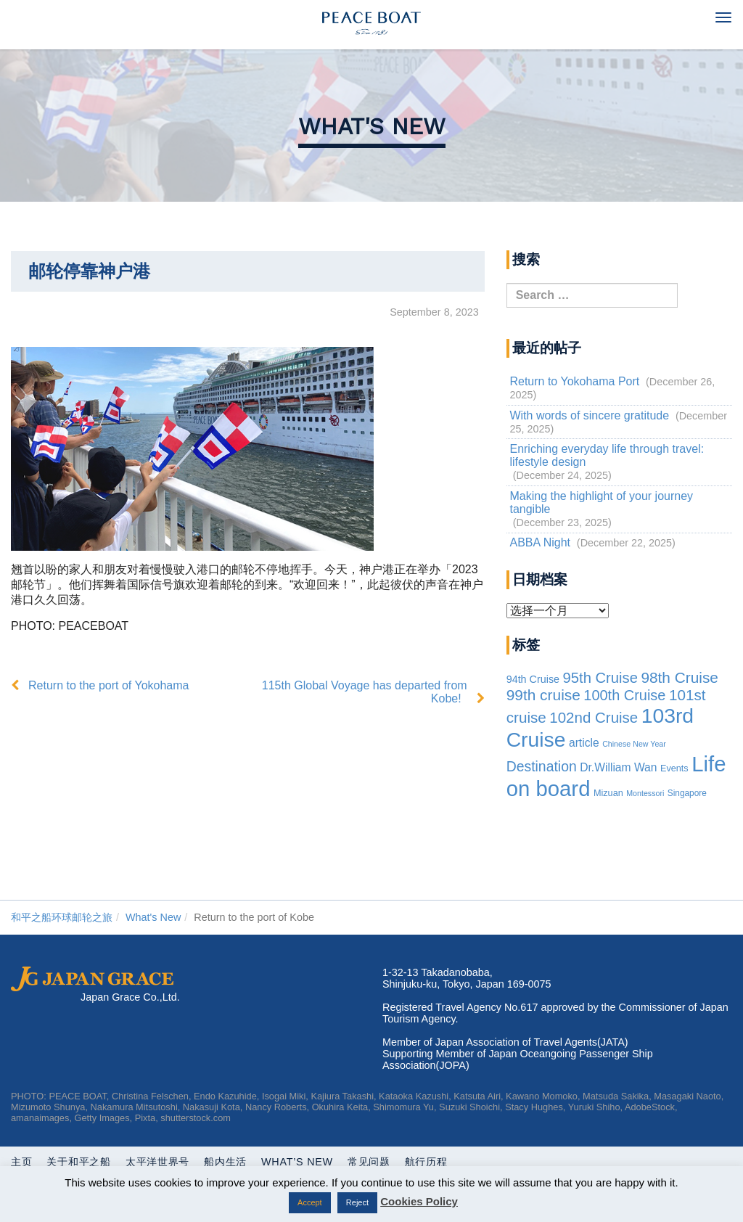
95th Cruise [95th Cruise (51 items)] (600, 678)
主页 (21, 1162)
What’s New (297, 1162)
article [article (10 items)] (584, 743)
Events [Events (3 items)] (674, 768)
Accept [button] (309, 1202)
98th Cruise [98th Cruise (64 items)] (679, 677)
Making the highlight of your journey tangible (601, 502)
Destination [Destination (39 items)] (541, 766)
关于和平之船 (78, 1162)
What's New (372, 126)
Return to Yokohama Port (574, 381)
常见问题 (369, 1162)
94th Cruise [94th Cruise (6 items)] (532, 679)
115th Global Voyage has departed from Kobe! (364, 692)
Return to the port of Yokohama (108, 685)
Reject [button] (357, 1202)
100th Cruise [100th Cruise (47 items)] (624, 695)
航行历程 (426, 1162)
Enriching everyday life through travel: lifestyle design (606, 455)
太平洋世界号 (157, 1162)
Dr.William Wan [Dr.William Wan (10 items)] (618, 767)
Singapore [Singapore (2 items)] (687, 793)
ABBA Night (539, 542)
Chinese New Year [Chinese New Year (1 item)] (634, 743)
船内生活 (225, 1162)
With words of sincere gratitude (589, 415)
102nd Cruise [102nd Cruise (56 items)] (593, 717)
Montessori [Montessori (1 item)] (645, 793)
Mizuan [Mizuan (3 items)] (608, 793)
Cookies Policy (419, 1201)
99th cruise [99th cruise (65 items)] (543, 694)
